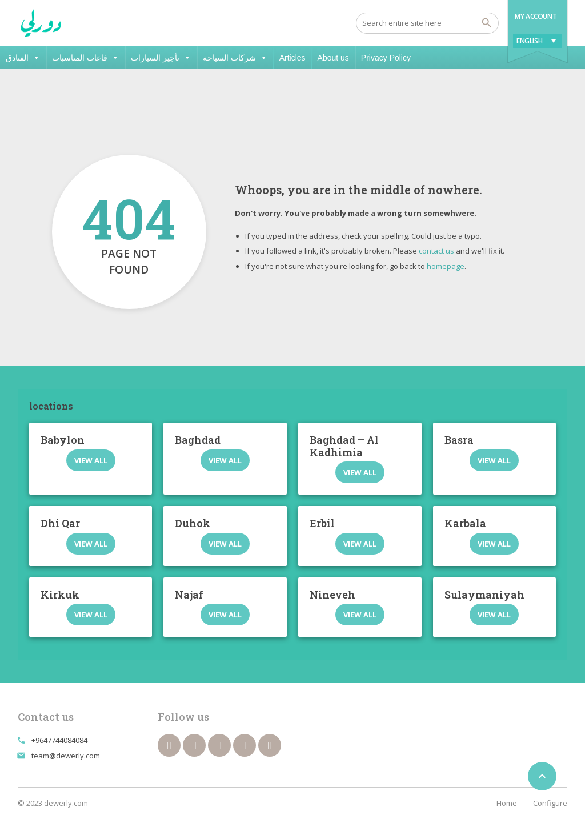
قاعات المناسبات (85, 57)
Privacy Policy (386, 57)
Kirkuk (60, 594)
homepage (445, 266)
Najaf (189, 594)
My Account (535, 16)
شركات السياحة (235, 57)
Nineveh (332, 594)
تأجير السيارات (161, 57)
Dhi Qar (60, 523)
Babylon (63, 440)
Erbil (322, 523)
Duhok (192, 523)
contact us (436, 251)
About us (333, 57)
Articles (292, 57)
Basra (459, 440)
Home (506, 803)
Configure (550, 803)
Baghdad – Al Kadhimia (344, 446)
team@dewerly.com (65, 755)
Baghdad (198, 440)
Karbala (465, 523)
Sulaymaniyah (484, 594)
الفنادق (23, 57)
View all (90, 460)
